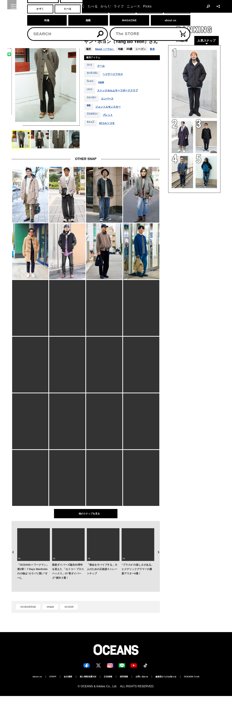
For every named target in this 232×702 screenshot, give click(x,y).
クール (103, 72)
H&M (104, 88)
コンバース (111, 105)
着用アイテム (95, 63)
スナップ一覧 (42, 19)
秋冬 (88, 54)
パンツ (90, 97)
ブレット (113, 121)
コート (90, 72)
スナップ (26, 19)
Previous (11, 546)
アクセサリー (94, 121)
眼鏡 (89, 113)
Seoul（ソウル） (106, 48)
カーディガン (94, 80)
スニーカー (93, 105)
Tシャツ (91, 88)
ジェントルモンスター (111, 113)
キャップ (92, 129)
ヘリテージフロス (118, 80)
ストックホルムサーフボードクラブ (122, 97)
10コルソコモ (111, 129)
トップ (15, 19)
